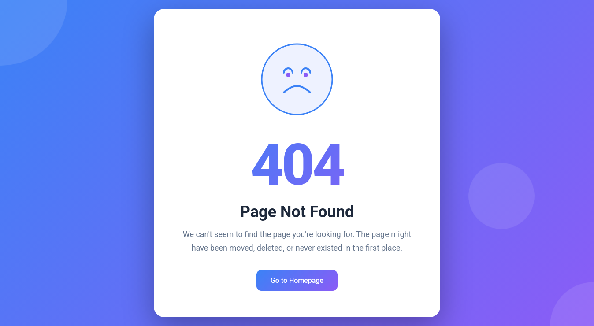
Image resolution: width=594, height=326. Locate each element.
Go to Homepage (297, 280)
